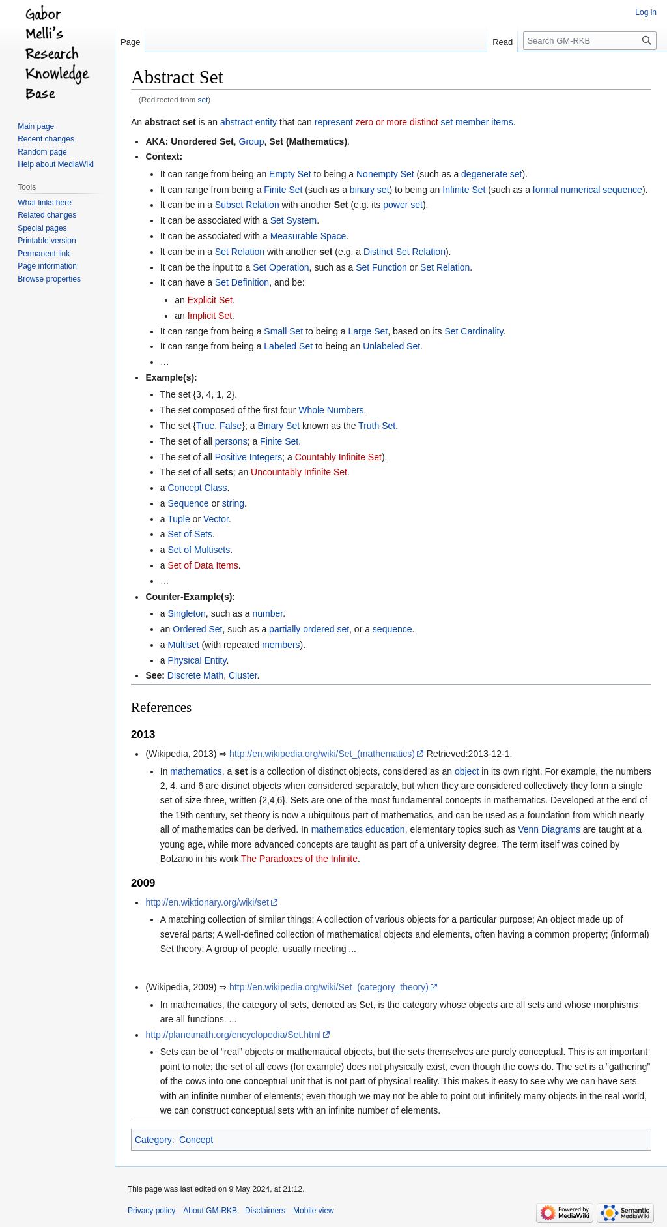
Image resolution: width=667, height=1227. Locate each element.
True (205, 426)
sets (224, 472)
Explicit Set (210, 300)
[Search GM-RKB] (590, 40)
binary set (370, 190)
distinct (424, 122)
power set (403, 205)
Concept (196, 1139)
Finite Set (283, 190)
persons (231, 441)
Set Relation (239, 251)
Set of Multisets (198, 549)
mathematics (195, 771)
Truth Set (376, 426)
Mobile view (313, 1210)
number (267, 613)
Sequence (187, 503)
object (467, 771)
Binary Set (278, 426)
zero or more (381, 122)
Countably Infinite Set (338, 457)
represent (334, 122)
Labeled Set (288, 346)
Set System (293, 220)
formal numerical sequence (587, 190)
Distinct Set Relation (404, 251)
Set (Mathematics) (308, 141)
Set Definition (242, 282)
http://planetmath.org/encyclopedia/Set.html (232, 1034)
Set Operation (281, 267)
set (203, 99)
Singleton (186, 613)
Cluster (243, 675)
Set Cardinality (473, 331)
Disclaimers (265, 1210)
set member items (476, 122)
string (233, 503)
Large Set (368, 331)
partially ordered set (309, 629)
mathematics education (358, 829)
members (281, 645)
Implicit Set (210, 315)
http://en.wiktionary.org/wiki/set (207, 902)
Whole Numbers (330, 410)
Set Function (381, 267)
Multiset (183, 645)
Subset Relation (247, 205)
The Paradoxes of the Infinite (299, 858)
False (231, 426)
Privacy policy (151, 1210)
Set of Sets (189, 534)
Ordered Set (197, 629)
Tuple (178, 519)
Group (251, 141)
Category (153, 1139)
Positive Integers (249, 457)
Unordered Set (202, 141)
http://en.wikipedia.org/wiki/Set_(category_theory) (329, 987)
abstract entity (248, 122)
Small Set (283, 331)
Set (341, 205)
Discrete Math (195, 675)
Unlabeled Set (391, 346)
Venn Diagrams (549, 829)
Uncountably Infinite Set (299, 472)
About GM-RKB (210, 1210)
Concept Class (197, 487)
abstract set (170, 122)
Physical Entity (196, 660)
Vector (216, 519)
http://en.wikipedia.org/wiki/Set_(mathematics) (322, 753)
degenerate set (491, 174)
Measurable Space (308, 236)
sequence (392, 629)
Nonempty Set (385, 174)
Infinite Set (463, 190)
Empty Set (290, 174)
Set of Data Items (202, 565)
